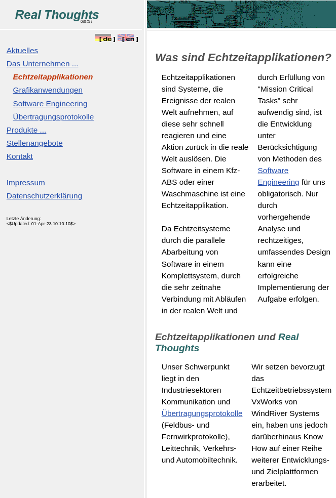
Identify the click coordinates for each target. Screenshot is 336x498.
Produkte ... (27, 130)
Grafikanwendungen (48, 90)
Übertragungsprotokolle (53, 116)
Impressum (26, 182)
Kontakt (20, 156)
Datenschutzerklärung (44, 195)
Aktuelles (22, 50)
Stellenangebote (35, 143)
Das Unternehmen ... (43, 63)
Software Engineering (50, 103)
